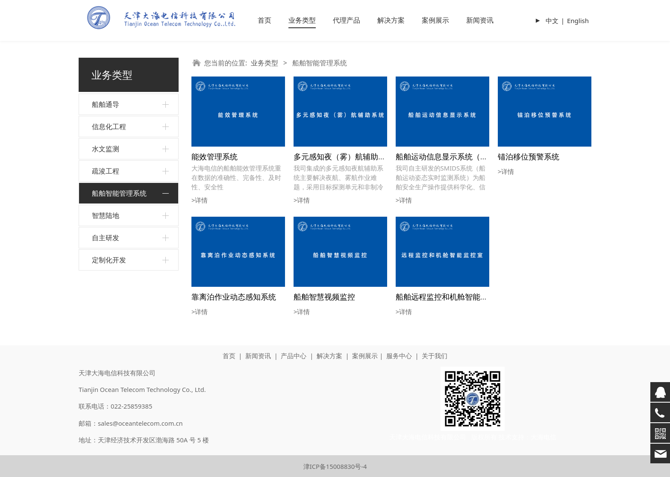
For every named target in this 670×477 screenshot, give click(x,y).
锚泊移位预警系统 (528, 156)
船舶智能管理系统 (119, 193)
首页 (264, 20)
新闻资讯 (480, 20)
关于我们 (434, 355)
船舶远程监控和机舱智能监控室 (449, 296)
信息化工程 (109, 126)
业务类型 (302, 20)
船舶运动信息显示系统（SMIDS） (454, 156)
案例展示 (435, 20)
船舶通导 (105, 104)
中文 (552, 20)
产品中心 (293, 355)
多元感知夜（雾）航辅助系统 (344, 156)
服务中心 (399, 355)
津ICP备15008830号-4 (335, 466)
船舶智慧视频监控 (324, 296)
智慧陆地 (105, 215)
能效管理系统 (214, 156)
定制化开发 (109, 260)
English (578, 20)
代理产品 (346, 20)
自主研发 (105, 237)
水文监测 (105, 148)
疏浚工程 (105, 171)
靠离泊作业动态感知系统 (233, 296)
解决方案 (391, 20)
